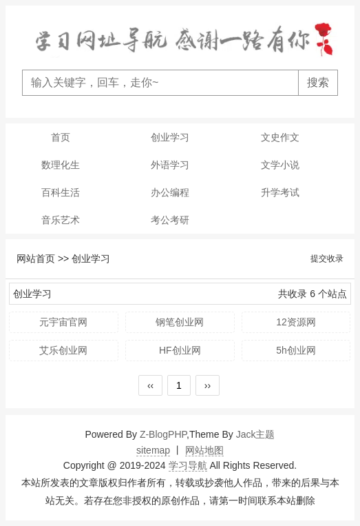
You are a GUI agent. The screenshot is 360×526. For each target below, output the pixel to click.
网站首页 (36, 258)
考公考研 (170, 219)
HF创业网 (180, 350)
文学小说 (280, 164)
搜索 (318, 82)
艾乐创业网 (63, 350)
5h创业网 (296, 350)
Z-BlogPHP (163, 434)
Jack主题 (255, 434)
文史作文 (280, 137)
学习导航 (188, 465)
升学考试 (280, 192)
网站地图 (204, 450)
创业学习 (170, 137)
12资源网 (296, 321)
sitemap (153, 450)
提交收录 (326, 258)
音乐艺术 (60, 219)
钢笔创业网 (180, 321)
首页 (60, 137)
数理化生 (60, 164)
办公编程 (170, 192)
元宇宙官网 (63, 321)
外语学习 (170, 164)
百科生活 (60, 192)
